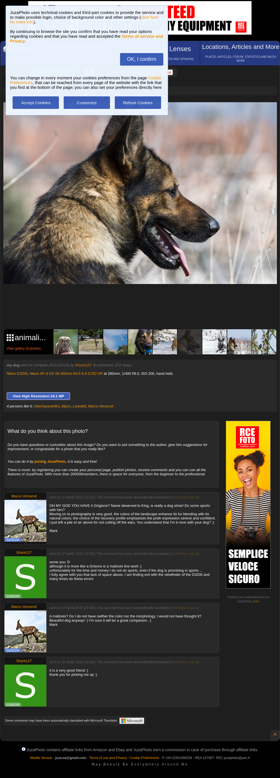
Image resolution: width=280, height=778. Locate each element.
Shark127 (83, 365)
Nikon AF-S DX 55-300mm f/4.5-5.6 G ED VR (66, 373)
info (256, 601)
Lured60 (79, 406)
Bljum (66, 406)
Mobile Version (41, 758)
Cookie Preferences (144, 758)
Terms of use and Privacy (108, 758)
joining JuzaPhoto (50, 461)
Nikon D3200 (17, 373)
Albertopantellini (47, 406)
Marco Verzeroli (101, 406)
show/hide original (184, 497)
